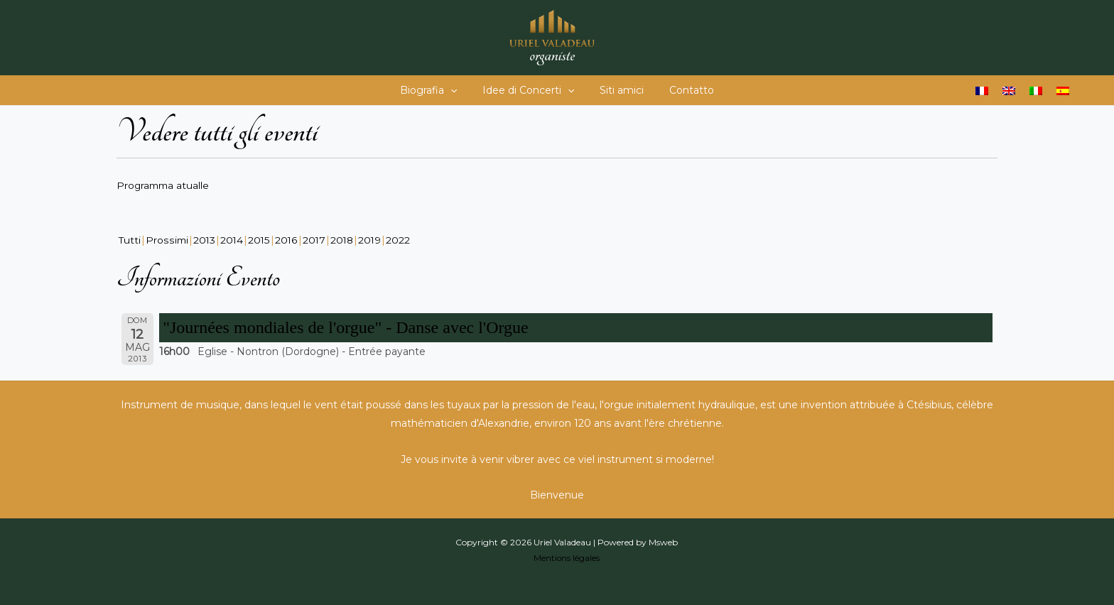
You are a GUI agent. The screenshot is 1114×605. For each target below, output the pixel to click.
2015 (261, 239)
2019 (374, 239)
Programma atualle (164, 185)
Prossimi (167, 239)
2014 (233, 239)
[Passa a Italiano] (1035, 90)
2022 (403, 239)
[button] (459, 90)
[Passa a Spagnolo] (1062, 90)
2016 (288, 239)
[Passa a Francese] (981, 90)
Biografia (437, 90)
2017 (316, 239)
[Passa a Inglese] (1008, 90)
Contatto (683, 90)
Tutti (130, 239)
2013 (205, 239)
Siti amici (619, 90)
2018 (345, 239)
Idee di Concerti (531, 90)
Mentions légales (566, 557)
